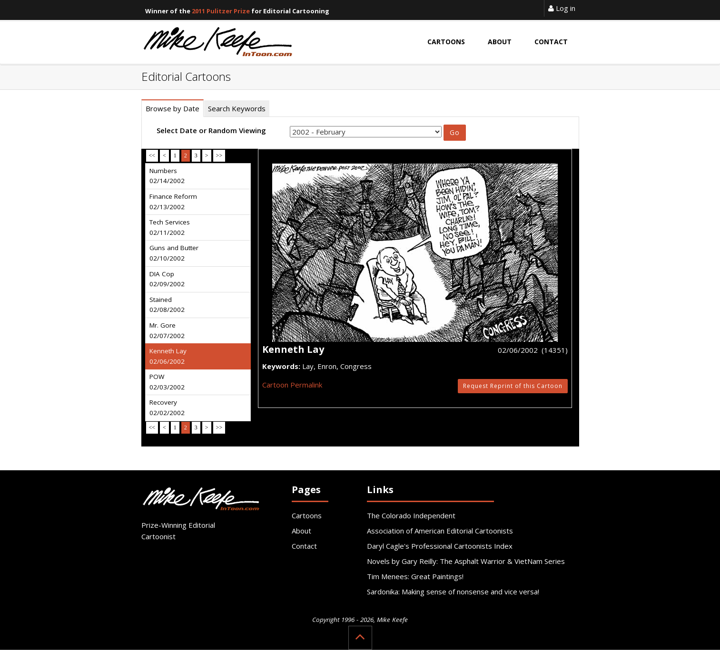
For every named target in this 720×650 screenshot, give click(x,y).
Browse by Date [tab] (172, 108)
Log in (561, 8)
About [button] (500, 41)
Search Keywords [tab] (237, 108)
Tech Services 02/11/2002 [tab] (169, 227)
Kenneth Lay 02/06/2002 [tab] (168, 356)
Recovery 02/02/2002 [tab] (167, 407)
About (301, 530)
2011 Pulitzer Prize (221, 11)
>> (219, 155)
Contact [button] (551, 41)
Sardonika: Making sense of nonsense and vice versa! (453, 591)
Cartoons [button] (446, 41)
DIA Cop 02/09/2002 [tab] (167, 279)
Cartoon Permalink (292, 384)
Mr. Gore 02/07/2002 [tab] (167, 330)
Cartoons (307, 515)
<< (152, 155)
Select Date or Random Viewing (211, 130)
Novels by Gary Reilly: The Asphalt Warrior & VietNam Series (466, 561)
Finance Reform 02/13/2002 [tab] (173, 201)
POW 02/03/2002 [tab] (167, 381)
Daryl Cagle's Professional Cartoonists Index (440, 546)
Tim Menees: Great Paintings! (415, 576)
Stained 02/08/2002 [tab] (167, 304)
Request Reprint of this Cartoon (512, 386)
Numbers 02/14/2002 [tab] (167, 175)
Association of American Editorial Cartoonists (440, 530)
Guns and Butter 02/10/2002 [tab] (173, 252)
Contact (304, 546)
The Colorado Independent (411, 515)
